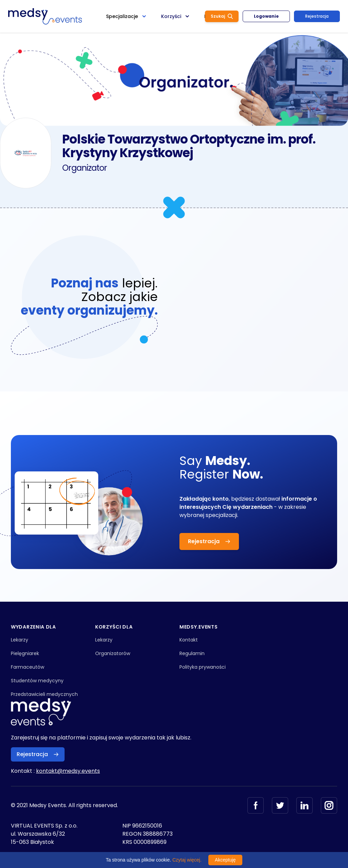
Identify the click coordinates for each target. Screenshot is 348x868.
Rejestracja (317, 16)
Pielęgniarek (25, 653)
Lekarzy (19, 639)
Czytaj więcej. (187, 860)
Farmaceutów (27, 667)
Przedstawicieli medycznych (44, 694)
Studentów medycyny (37, 680)
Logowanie (266, 16)
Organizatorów (112, 653)
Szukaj (222, 16)
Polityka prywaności (202, 667)
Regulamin (192, 653)
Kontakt (188, 639)
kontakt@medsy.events (68, 771)
